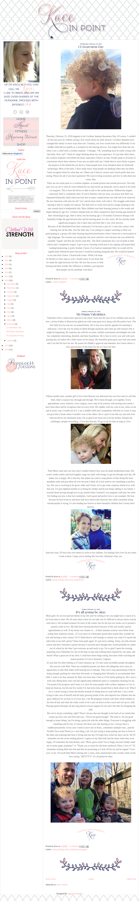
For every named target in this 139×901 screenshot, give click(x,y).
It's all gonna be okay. (91, 612)
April (9, 316)
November (11, 288)
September (11, 296)
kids (66, 580)
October (10, 292)
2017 (7, 276)
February (11, 324)
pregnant (83, 849)
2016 (7, 280)
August (10, 300)
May (9, 312)
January (10, 340)
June (9, 308)
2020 (7, 264)
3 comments (74, 279)
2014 (7, 349)
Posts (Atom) (62, 885)
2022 (7, 256)
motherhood (79, 580)
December (11, 284)
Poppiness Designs (74, 893)
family (54, 580)
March (10, 320)
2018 (7, 272)
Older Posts (131, 879)
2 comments (74, 846)
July (9, 304)
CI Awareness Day (91, 46)
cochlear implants (59, 282)
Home (91, 879)
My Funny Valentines (90, 314)
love (71, 580)
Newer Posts (51, 879)
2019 (7, 268)
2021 (7, 260)
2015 (7, 345)
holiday (61, 580)
